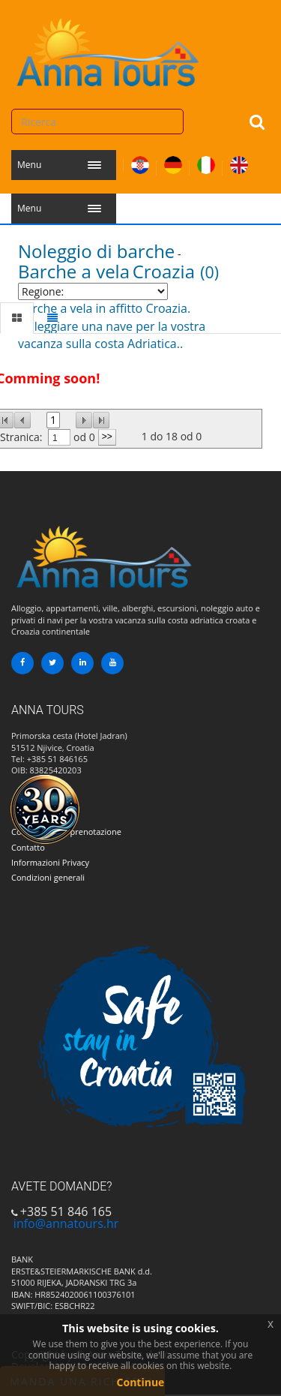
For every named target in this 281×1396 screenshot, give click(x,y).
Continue (141, 1382)
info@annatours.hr (65, 1223)
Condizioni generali (48, 877)
